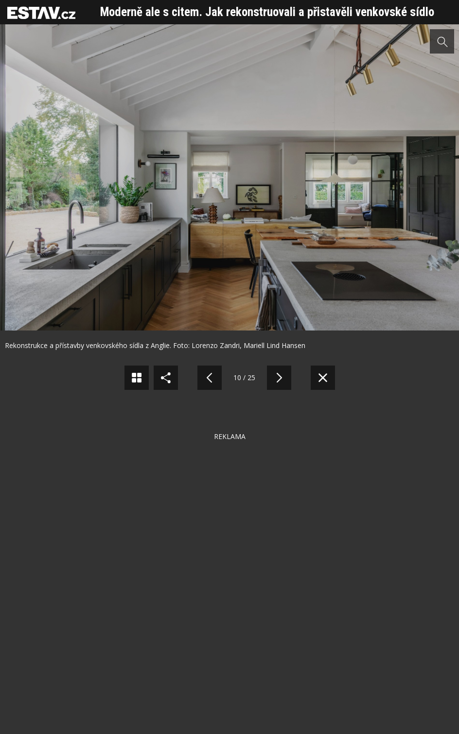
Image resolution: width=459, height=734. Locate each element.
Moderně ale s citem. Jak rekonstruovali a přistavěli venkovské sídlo (267, 12)
